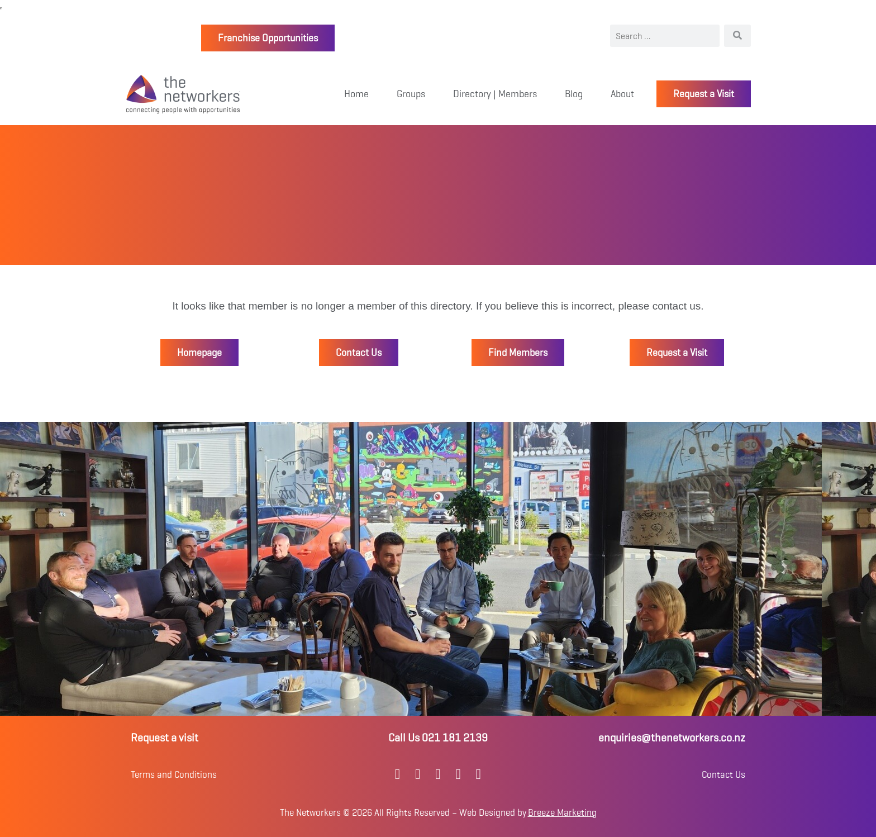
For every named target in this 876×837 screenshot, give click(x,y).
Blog (574, 94)
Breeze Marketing (562, 813)
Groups (411, 94)
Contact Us (723, 775)
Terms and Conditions (174, 775)
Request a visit (164, 738)
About (622, 94)
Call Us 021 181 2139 (438, 738)
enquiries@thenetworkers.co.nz (671, 738)
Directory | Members (495, 94)
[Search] (737, 36)
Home (356, 94)
